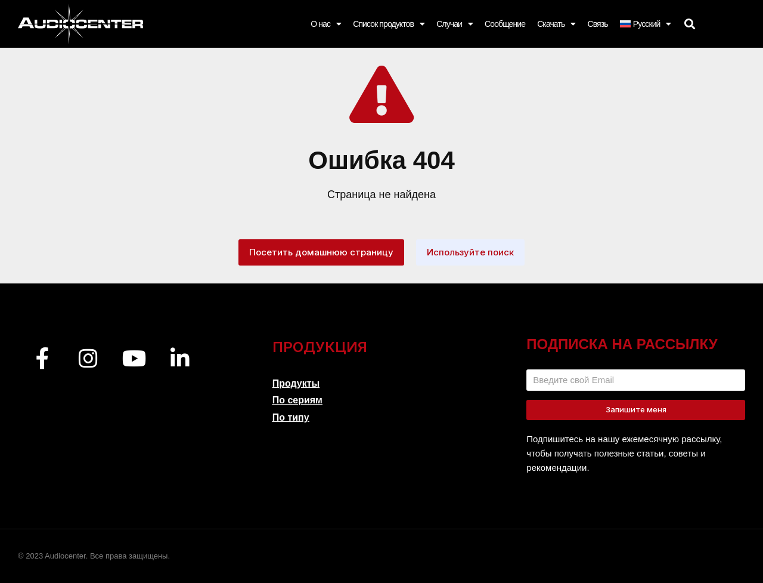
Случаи (454, 24)
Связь (597, 24)
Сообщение (505, 24)
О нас (326, 24)
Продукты (296, 383)
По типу (290, 417)
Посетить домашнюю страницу (321, 252)
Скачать (556, 24)
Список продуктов (388, 24)
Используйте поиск (470, 252)
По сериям (297, 400)
